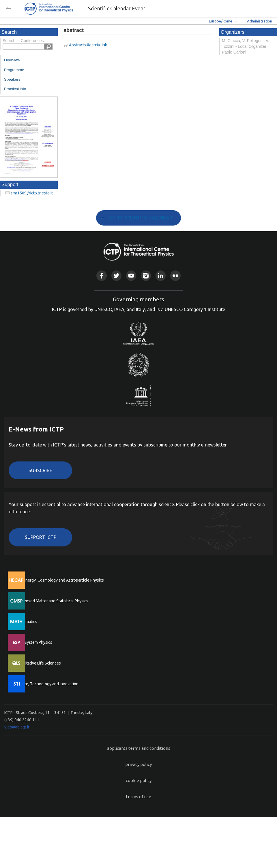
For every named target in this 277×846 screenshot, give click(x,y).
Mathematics (25, 621)
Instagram (146, 275)
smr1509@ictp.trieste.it (32, 193)
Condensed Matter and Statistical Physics (51, 601)
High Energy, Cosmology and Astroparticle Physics (59, 580)
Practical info (15, 89)
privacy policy (138, 764)
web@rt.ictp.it (16, 727)
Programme (14, 70)
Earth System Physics (33, 642)
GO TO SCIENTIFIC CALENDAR (140, 217)
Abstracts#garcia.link (88, 45)
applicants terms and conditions (138, 748)
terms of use (138, 796)
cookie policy (138, 780)
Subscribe (40, 470)
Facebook (101, 275)
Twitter (116, 275)
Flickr (175, 275)
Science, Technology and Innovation (46, 684)
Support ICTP (40, 537)
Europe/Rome (220, 21)
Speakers (12, 79)
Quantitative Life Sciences (37, 663)
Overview (12, 60)
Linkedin (161, 275)
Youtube (131, 275)
